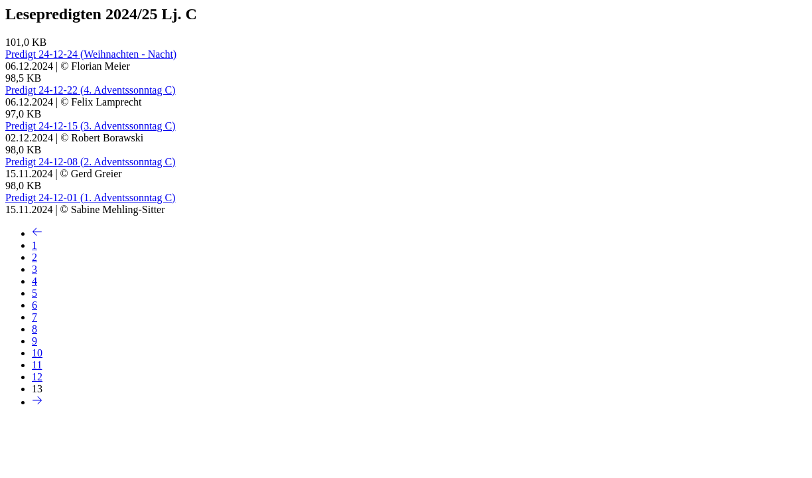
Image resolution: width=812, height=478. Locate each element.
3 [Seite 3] (34, 269)
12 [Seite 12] (37, 376)
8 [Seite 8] (34, 329)
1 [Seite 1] (34, 245)
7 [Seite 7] (34, 317)
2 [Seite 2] (34, 257)
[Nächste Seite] (37, 402)
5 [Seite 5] (34, 293)
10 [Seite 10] (37, 352)
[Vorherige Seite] (37, 233)
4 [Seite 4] (34, 281)
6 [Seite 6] (34, 305)
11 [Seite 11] (37, 364)
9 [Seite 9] (34, 341)
